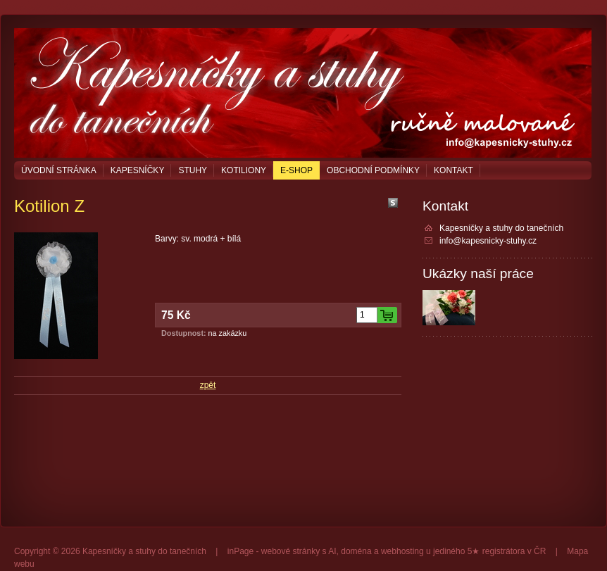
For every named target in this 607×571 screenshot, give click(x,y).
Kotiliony (243, 170)
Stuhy (192, 170)
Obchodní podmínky (373, 170)
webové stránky (290, 551)
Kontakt (453, 170)
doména (356, 551)
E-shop (296, 170)
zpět (208, 385)
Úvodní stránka (58, 170)
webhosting (402, 551)
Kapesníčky (138, 170)
